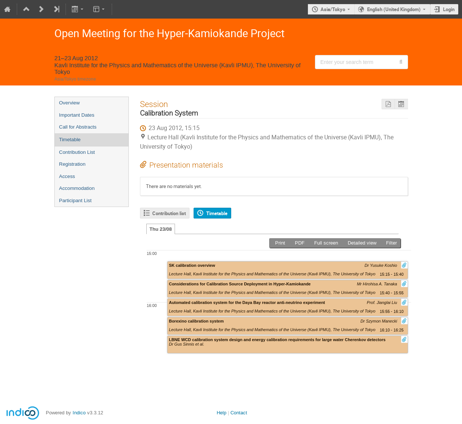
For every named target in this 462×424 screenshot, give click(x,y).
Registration (72, 164)
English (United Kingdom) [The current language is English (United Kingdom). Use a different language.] (394, 9)
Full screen (326, 243)
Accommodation (77, 188)
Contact (238, 413)
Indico (79, 413)
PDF (300, 243)
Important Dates (77, 115)
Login (449, 9)
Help (221, 413)
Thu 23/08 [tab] (161, 229)
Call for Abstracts (78, 127)
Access (67, 176)
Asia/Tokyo (333, 9)
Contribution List (77, 152)
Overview (69, 103)
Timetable (70, 139)
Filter (391, 243)
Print (280, 243)
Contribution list (169, 213)
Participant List (75, 200)
